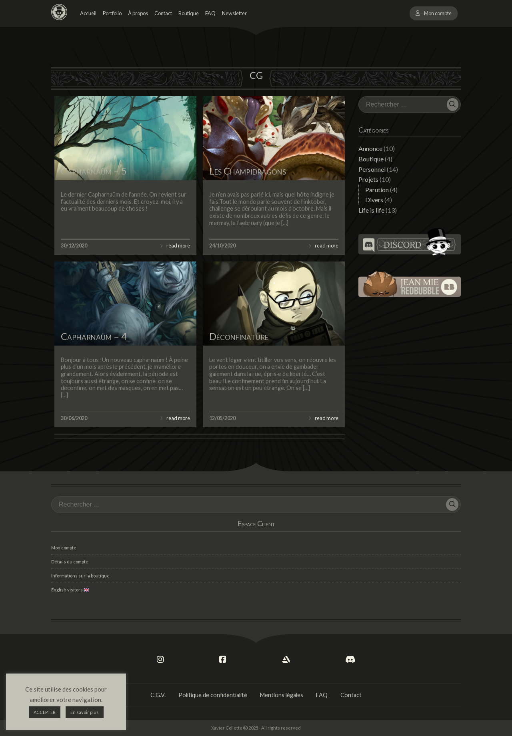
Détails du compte (69, 561)
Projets (368, 179)
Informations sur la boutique (80, 575)
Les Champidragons (247, 171)
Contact (163, 13)
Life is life (371, 210)
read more (178, 245)
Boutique (188, 13)
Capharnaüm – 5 (94, 171)
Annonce (370, 148)
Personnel (372, 169)
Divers (374, 199)
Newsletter (234, 13)
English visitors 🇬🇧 (70, 589)
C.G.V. (158, 695)
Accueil (88, 13)
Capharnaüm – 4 (94, 336)
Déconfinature (238, 336)
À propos (138, 13)
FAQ (210, 13)
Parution (377, 189)
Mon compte (438, 13)
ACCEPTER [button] (45, 712)
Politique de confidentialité (212, 695)
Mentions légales (281, 695)
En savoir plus (84, 712)
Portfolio (112, 13)
